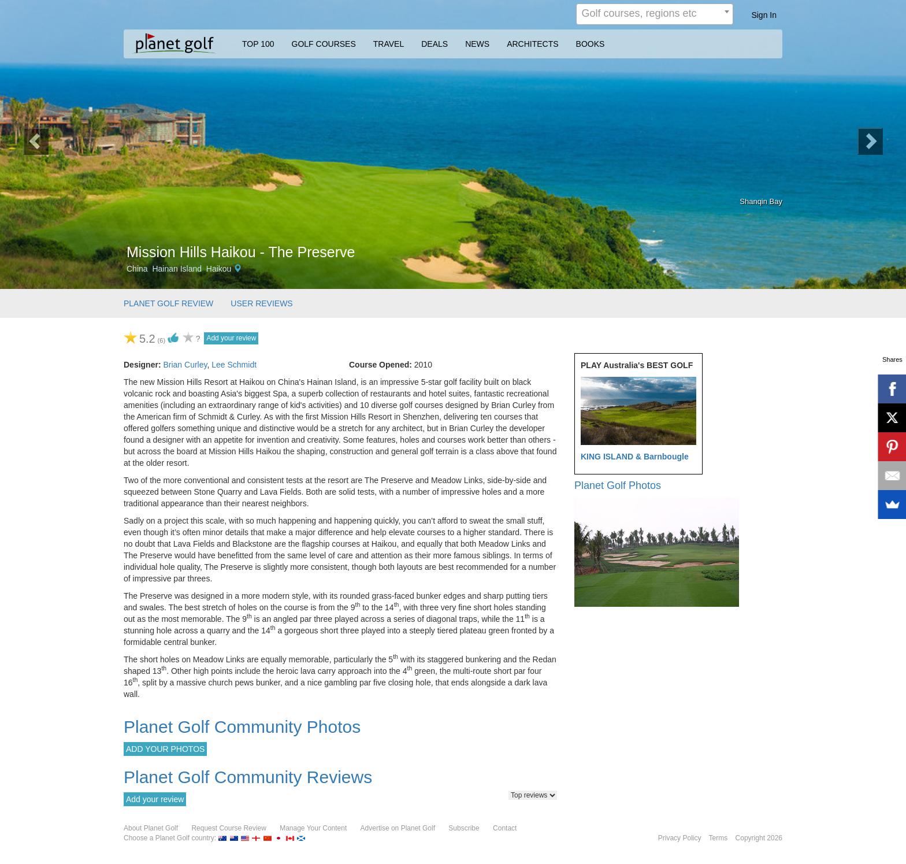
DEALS (434, 44)
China (137, 268)
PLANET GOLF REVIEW (168, 303)
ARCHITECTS (532, 44)
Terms (718, 838)
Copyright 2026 (759, 838)
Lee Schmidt (234, 364)
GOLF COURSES (324, 44)
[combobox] (654, 14)
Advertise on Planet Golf (398, 828)
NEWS (477, 44)
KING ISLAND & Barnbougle (635, 456)
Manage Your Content (313, 828)
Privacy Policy (679, 838)
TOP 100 (258, 44)
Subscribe (463, 828)
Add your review (231, 338)
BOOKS (590, 44)
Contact (505, 828)
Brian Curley (185, 364)
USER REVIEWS (261, 303)
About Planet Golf (151, 828)
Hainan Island (177, 268)
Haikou (219, 268)
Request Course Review (228, 828)
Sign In (764, 15)
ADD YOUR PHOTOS (165, 749)
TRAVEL (388, 44)
